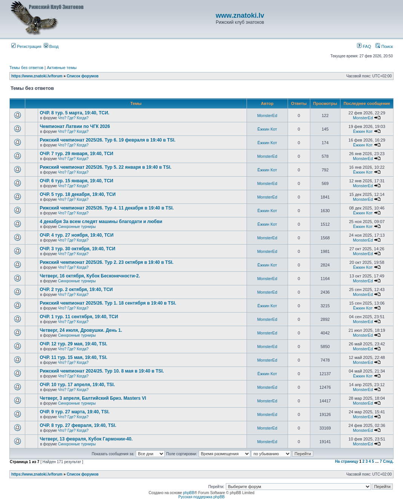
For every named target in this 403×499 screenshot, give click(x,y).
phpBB (189, 493)
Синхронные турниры (77, 227)
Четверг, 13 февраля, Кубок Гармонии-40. (86, 439)
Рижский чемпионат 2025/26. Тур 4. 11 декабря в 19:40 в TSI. (106, 208)
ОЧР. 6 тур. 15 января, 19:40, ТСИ (76, 180)
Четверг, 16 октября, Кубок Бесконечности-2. (90, 276)
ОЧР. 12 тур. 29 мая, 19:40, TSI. (73, 344)
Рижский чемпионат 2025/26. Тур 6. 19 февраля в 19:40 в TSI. (107, 140)
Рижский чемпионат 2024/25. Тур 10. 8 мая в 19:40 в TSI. (102, 371)
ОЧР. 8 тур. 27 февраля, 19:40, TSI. (78, 425)
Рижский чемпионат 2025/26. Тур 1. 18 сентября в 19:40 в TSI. (108, 303)
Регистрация (26, 46)
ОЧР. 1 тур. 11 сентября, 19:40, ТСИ (79, 316)
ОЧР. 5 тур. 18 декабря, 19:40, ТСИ (77, 194)
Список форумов (83, 76)
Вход (51, 46)
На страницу (347, 461)
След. (388, 461)
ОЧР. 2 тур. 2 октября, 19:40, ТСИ (76, 289)
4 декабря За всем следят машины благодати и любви (101, 221)
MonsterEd (267, 115)
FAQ (364, 46)
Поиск (384, 46)
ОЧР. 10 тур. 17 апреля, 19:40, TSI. (77, 384)
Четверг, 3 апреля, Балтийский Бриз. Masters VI (93, 398)
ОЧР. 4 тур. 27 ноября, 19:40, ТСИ (76, 235)
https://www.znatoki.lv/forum (37, 76)
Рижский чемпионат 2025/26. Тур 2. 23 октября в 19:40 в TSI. (106, 262)
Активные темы (62, 67)
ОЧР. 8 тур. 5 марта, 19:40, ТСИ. (74, 113)
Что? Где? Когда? (73, 118)
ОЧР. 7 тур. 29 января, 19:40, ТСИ (76, 153)
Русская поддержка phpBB (201, 497)
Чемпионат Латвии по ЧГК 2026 (75, 126)
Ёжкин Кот (267, 129)
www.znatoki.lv (240, 15)
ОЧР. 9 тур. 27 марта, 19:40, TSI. (74, 411)
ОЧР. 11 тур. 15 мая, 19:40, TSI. (73, 357)
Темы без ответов (26, 67)
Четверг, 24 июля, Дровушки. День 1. (81, 330)
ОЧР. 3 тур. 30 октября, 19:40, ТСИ (77, 248)
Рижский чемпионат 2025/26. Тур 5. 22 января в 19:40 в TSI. (105, 167)
